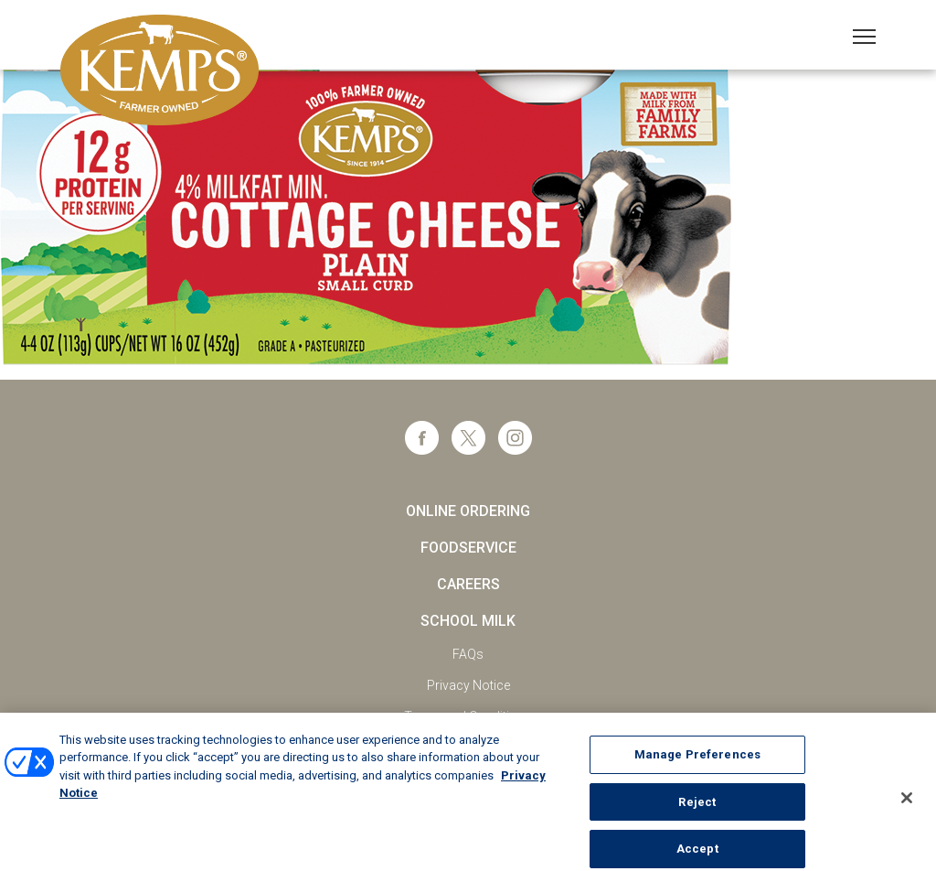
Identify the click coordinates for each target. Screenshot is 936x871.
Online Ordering (468, 511)
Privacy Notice (468, 685)
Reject (697, 808)
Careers (468, 584)
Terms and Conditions (468, 716)
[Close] (907, 805)
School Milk (468, 620)
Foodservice (468, 547)
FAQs (468, 654)
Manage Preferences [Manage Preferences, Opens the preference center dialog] (697, 762)
